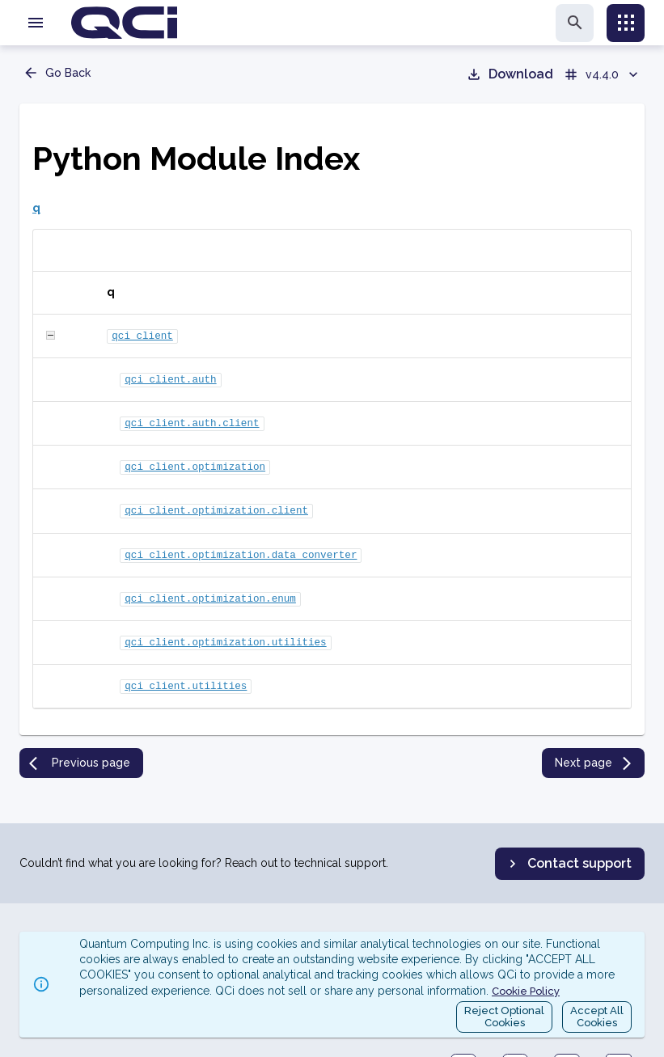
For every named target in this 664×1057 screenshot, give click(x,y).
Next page (595, 749)
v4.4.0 (602, 74)
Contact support (568, 864)
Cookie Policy (526, 991)
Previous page (79, 749)
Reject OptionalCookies (504, 1017)
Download (509, 74)
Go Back (57, 73)
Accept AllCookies (597, 1017)
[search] (575, 23)
